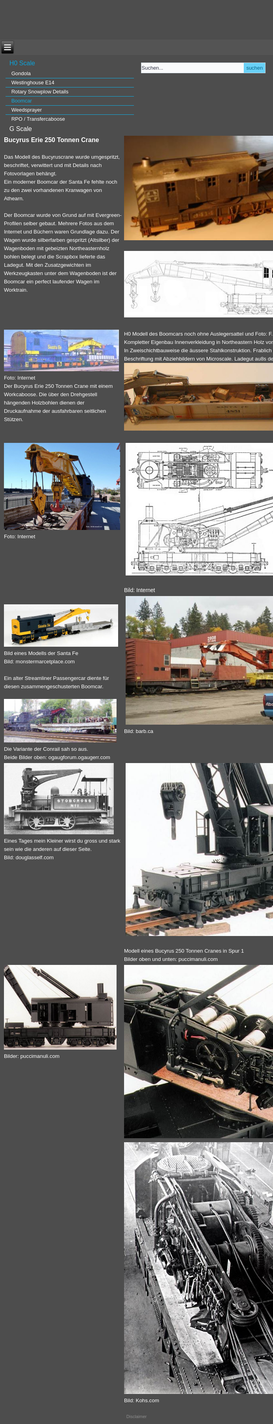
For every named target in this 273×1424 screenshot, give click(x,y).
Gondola (21, 73)
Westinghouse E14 (33, 82)
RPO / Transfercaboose (38, 119)
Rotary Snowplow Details (40, 92)
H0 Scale (22, 63)
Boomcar (21, 101)
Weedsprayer (26, 110)
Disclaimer (136, 1416)
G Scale (20, 128)
